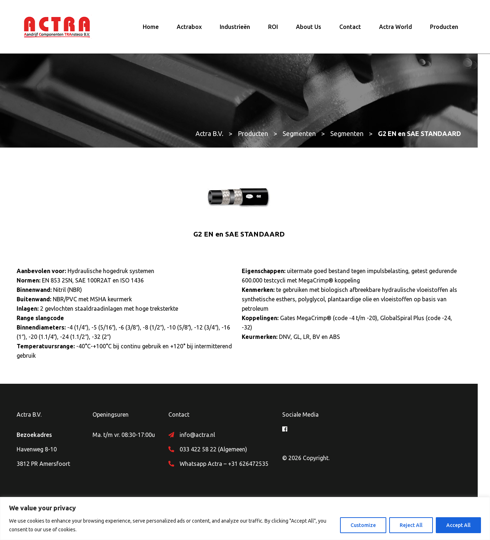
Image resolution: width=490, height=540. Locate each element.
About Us (308, 27)
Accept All (458, 525)
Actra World (395, 27)
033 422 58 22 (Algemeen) (219, 450)
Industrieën (235, 27)
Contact (350, 27)
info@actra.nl (203, 435)
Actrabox (189, 27)
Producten (444, 27)
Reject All (411, 525)
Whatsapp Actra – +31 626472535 (230, 464)
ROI (273, 27)
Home (151, 27)
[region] (245, 518)
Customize (363, 525)
